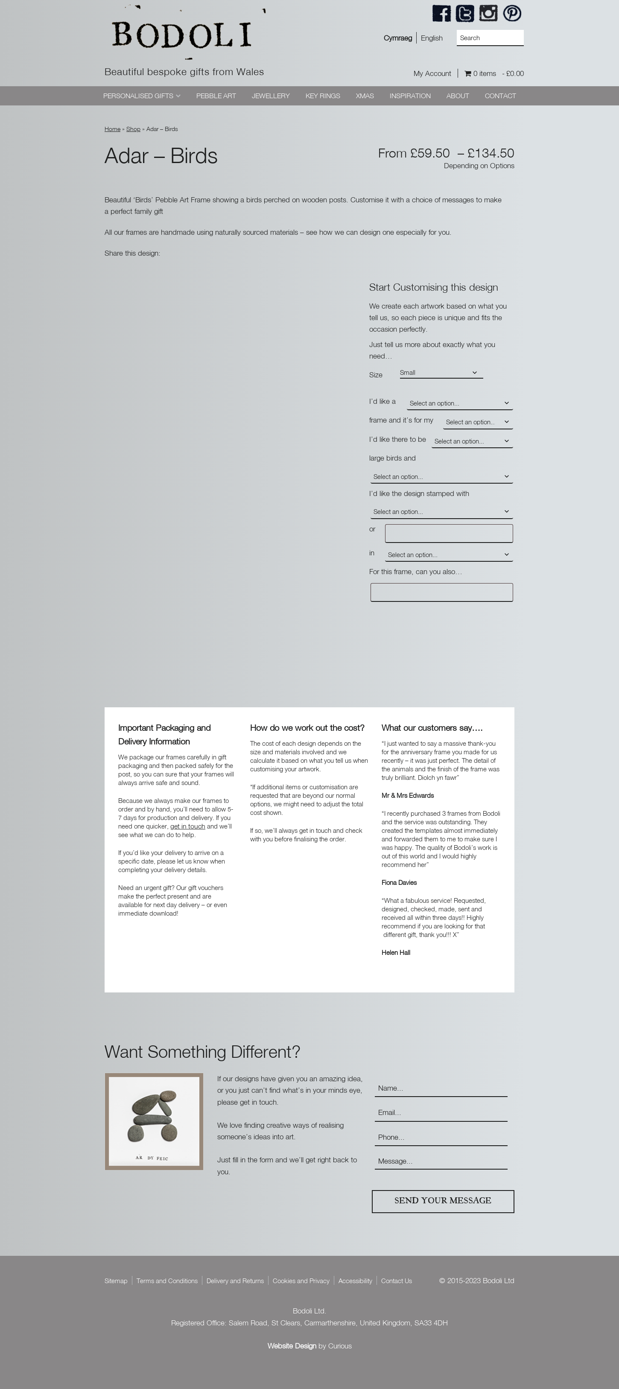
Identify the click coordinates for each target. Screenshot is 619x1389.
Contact (500, 95)
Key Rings (323, 95)
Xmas (365, 95)
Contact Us (396, 1280)
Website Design (292, 1345)
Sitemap (116, 1280)
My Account (432, 73)
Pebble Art (216, 95)
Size (375, 374)
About (458, 95)
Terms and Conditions (167, 1280)
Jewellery (271, 95)
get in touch (187, 826)
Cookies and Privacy (301, 1280)
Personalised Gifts (138, 95)
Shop (133, 128)
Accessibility (355, 1280)
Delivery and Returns (235, 1280)
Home (112, 128)
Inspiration (410, 95)
